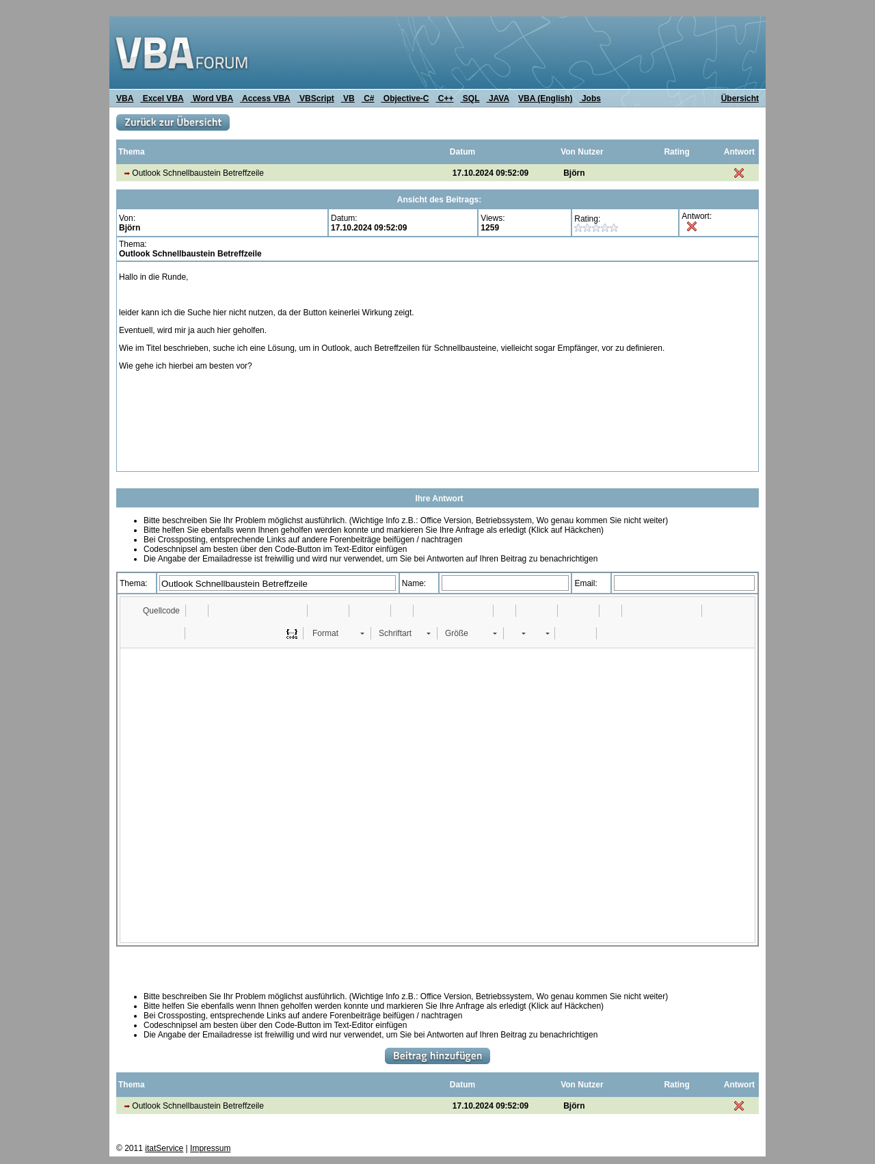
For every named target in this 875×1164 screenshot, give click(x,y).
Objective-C (405, 98)
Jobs (590, 98)
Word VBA (212, 98)
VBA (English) (545, 98)
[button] (155, 611)
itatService (164, 1148)
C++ (445, 98)
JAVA (498, 98)
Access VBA (265, 98)
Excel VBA (161, 98)
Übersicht (740, 98)
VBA (124, 98)
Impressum (210, 1148)
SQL (470, 98)
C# (368, 98)
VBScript (315, 98)
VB (348, 98)
